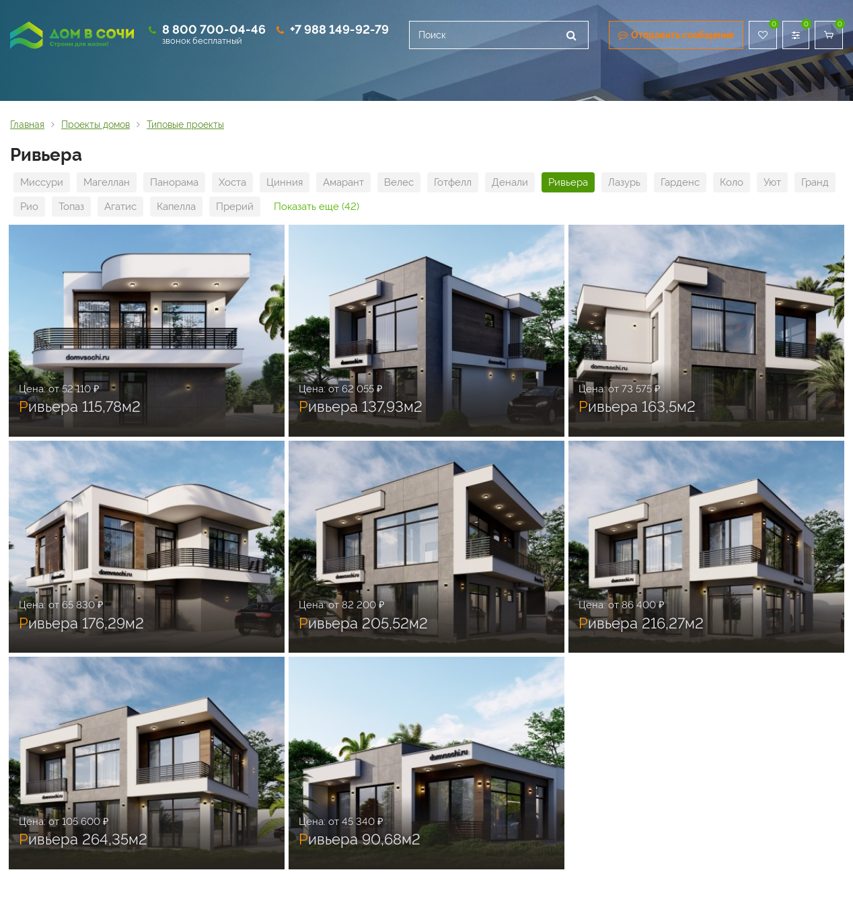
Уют (772, 182)
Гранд (815, 182)
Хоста (232, 182)
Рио (29, 207)
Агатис (120, 207)
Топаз (71, 207)
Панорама (174, 182)
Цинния (284, 182)
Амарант (343, 182)
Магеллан (106, 182)
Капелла (176, 207)
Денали (510, 182)
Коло (731, 182)
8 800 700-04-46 (214, 29)
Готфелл (453, 182)
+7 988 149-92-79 (339, 29)
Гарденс (680, 182)
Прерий (235, 207)
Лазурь (624, 182)
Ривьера (568, 182)
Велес (399, 182)
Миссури (41, 182)
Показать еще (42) (316, 207)
